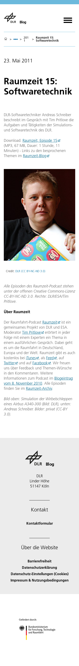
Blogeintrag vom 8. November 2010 (38, 381)
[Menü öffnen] (67, 19)
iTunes (31, 357)
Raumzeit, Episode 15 (40, 140)
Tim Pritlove (31, 332)
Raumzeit (49, 322)
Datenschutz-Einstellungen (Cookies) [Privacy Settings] (39, 574)
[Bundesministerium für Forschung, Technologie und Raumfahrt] (39, 643)
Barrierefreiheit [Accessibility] (39, 561)
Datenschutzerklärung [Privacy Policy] (39, 567)
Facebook (40, 362)
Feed (50, 357)
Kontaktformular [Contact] (39, 523)
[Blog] (15, 17)
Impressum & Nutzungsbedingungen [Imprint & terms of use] (40, 580)
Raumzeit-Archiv (39, 388)
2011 (26, 39)
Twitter (9, 362)
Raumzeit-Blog (34, 155)
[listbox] (15, 39)
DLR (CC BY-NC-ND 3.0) (30, 271)
